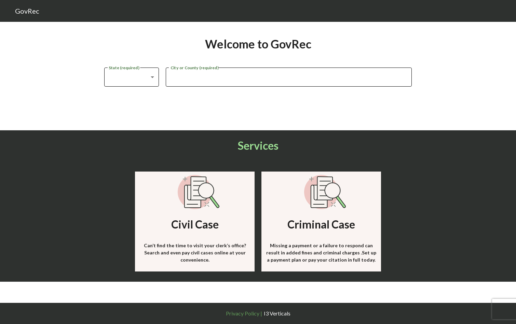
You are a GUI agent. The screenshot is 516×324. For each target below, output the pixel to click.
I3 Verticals (277, 313)
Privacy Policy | (244, 313)
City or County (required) (194, 67)
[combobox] (131, 77)
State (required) (124, 67)
